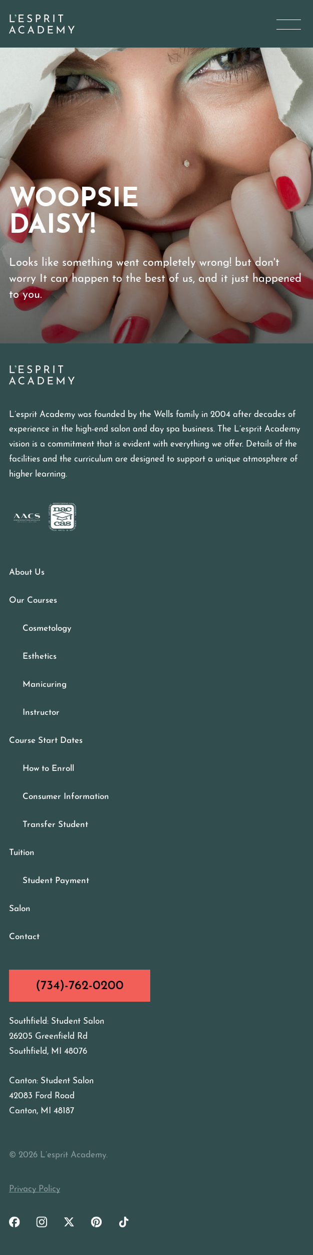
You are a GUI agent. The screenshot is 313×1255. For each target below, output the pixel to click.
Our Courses (33, 600)
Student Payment (56, 881)
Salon (20, 909)
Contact (24, 937)
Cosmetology (47, 628)
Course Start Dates (46, 740)
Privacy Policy (34, 1189)
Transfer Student (55, 824)
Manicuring (45, 684)
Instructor (41, 712)
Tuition (22, 853)
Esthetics (40, 656)
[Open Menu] (288, 24)
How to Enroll (48, 768)
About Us (27, 572)
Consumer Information (66, 796)
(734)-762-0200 (80, 986)
